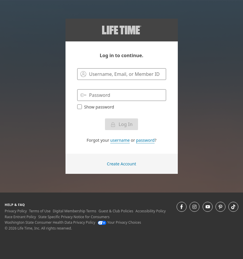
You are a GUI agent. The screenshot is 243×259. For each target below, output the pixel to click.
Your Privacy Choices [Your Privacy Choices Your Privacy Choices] (119, 222)
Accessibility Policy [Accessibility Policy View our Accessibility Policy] (150, 211)
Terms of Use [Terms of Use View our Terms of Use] (39, 211)
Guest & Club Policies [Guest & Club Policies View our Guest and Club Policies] (116, 211)
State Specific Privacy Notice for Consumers (74, 216)
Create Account (121, 164)
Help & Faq (15, 204)
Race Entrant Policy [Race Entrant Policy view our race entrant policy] (20, 216)
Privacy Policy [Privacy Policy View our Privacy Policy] (16, 211)
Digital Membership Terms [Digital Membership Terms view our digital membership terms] (74, 211)
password (145, 140)
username (120, 140)
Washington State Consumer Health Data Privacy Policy (50, 222)
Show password (95, 107)
